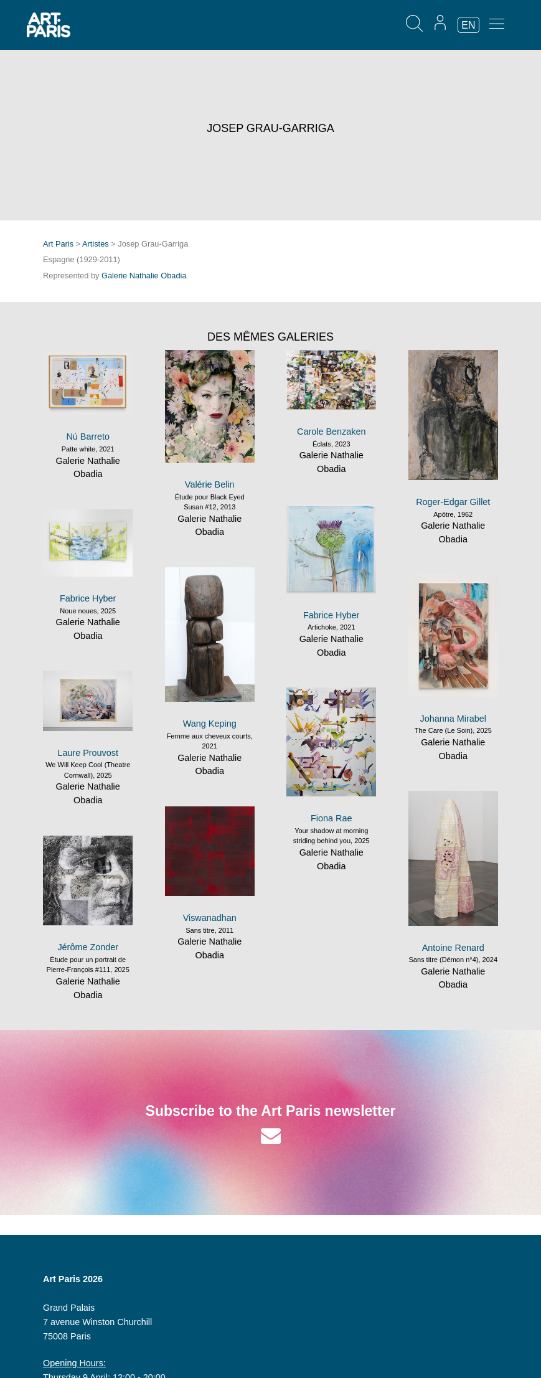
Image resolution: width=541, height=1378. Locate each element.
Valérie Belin (210, 484)
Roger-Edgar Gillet (453, 502)
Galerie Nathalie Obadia (144, 275)
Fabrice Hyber (331, 615)
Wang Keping (210, 724)
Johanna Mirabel (453, 719)
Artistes (95, 243)
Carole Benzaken (331, 432)
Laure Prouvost (87, 753)
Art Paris (58, 243)
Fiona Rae (331, 818)
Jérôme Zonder (87, 947)
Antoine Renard (453, 948)
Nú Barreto (88, 436)
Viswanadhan (210, 918)
